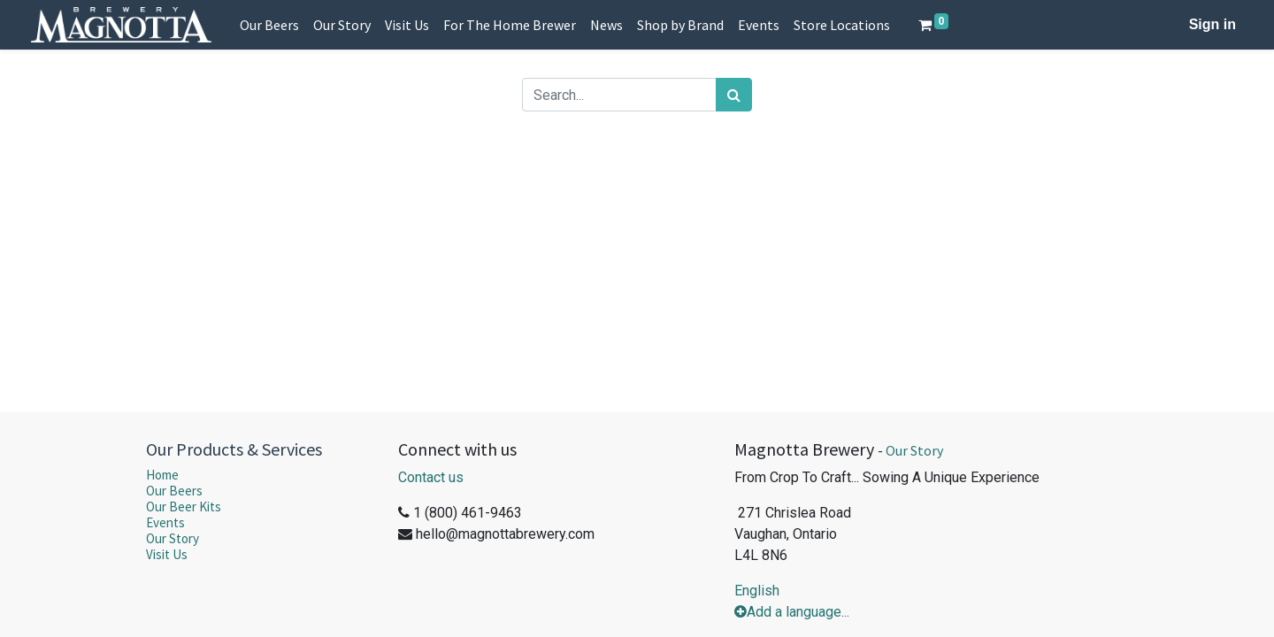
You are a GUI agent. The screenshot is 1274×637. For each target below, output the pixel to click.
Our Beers (174, 490)
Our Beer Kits (183, 506)
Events (165, 522)
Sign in (1212, 24)
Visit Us (167, 554)
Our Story (172, 538)
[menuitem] (269, 24)
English (756, 590)
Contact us (431, 477)
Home (162, 474)
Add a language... (791, 611)
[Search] (734, 94)
